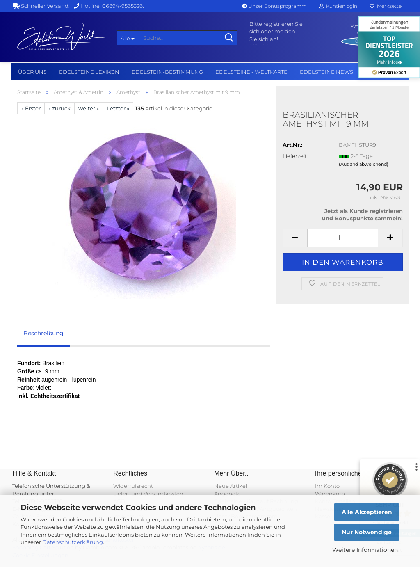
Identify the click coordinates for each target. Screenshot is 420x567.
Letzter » (118, 108)
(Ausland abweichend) (363, 164)
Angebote (227, 493)
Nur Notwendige (367, 532)
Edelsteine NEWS (326, 72)
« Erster (31, 108)
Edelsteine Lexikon (89, 72)
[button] (295, 238)
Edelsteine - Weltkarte (251, 72)
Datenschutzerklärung (72, 542)
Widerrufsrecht (133, 485)
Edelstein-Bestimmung (167, 72)
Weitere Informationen (365, 549)
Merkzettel (386, 6)
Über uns (32, 72)
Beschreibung (43, 333)
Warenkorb (330, 493)
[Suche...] (127, 37)
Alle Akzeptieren (367, 512)
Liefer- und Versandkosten (148, 493)
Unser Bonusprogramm (274, 6)
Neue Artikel (230, 485)
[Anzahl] (342, 238)
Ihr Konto (327, 485)
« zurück (59, 108)
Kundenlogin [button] (338, 6)
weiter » (88, 108)
